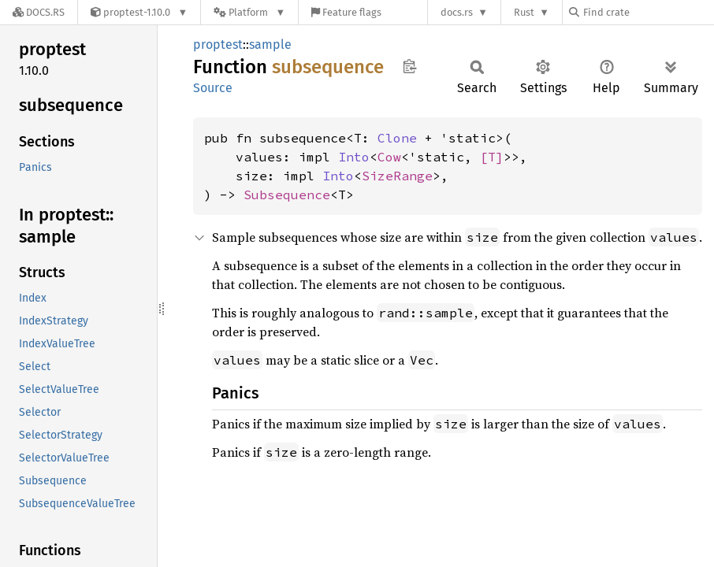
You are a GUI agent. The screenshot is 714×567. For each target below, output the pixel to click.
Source (212, 87)
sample (270, 44)
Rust (524, 12)
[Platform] (249, 12)
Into (354, 157)
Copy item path (409, 66)
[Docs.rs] (38, 12)
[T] (492, 157)
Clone (397, 138)
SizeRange (397, 175)
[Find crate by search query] (648, 12)
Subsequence (287, 194)
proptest (218, 44)
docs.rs (457, 12)
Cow (389, 157)
